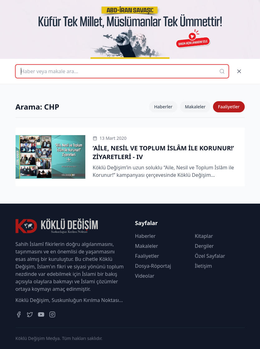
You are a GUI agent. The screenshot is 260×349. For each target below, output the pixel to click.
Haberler (163, 107)
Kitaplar (204, 236)
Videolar (144, 275)
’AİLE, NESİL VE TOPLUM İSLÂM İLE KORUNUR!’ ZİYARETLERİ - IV (163, 152)
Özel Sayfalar (210, 255)
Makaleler (195, 107)
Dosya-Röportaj (153, 265)
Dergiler (204, 246)
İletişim (203, 265)
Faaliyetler (229, 107)
